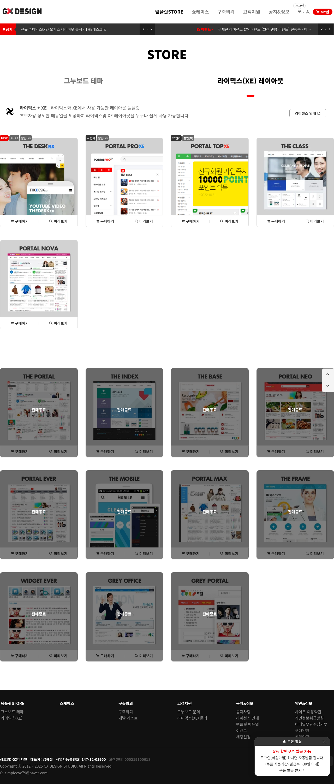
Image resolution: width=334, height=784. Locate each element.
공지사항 (243, 711)
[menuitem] (169, 11)
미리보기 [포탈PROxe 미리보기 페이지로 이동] (144, 221)
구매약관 (302, 730)
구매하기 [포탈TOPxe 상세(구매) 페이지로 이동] (190, 221)
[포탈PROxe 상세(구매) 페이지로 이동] (124, 182)
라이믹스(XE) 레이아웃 (251, 80)
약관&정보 (303, 703)
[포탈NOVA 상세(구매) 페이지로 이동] (39, 284)
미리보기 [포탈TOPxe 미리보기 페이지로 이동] (229, 221)
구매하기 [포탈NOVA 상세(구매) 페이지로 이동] (19, 323)
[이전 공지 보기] (143, 29)
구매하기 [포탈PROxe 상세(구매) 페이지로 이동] (105, 221)
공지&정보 (279, 11)
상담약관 (302, 736)
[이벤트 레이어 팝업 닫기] (324, 742)
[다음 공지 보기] (151, 29)
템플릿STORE (169, 11)
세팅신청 (243, 736)
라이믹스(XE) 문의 (192, 718)
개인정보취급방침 (309, 718)
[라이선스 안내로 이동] (307, 113)
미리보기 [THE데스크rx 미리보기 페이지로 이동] (58, 221)
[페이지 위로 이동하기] (328, 374)
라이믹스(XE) (11, 718)
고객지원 (251, 11)
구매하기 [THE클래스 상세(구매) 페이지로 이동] (276, 221)
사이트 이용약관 (308, 711)
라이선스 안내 (247, 718)
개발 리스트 (128, 718)
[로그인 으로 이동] (299, 12)
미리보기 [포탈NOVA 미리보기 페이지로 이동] (58, 323)
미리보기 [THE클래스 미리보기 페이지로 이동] (315, 221)
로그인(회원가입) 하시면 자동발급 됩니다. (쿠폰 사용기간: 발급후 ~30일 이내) (292, 760)
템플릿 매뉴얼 (247, 724)
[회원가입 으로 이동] (307, 12)
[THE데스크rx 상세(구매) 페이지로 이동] (39, 182)
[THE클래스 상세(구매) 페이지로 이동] (295, 182)
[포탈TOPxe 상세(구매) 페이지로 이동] (210, 182)
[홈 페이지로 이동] (22, 11)
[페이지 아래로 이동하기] (328, 386)
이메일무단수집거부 (311, 724)
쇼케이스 (200, 11)
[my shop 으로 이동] (322, 11)
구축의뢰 (226, 11)
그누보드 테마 (83, 80)
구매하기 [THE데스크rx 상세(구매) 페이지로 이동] (19, 221)
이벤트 (241, 730)
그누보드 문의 (188, 711)
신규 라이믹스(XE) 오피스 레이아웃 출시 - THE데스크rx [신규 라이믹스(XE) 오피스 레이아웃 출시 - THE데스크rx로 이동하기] (63, 29)
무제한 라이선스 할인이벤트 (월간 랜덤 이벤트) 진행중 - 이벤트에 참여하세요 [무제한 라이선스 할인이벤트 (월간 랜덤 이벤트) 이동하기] (276, 29)
